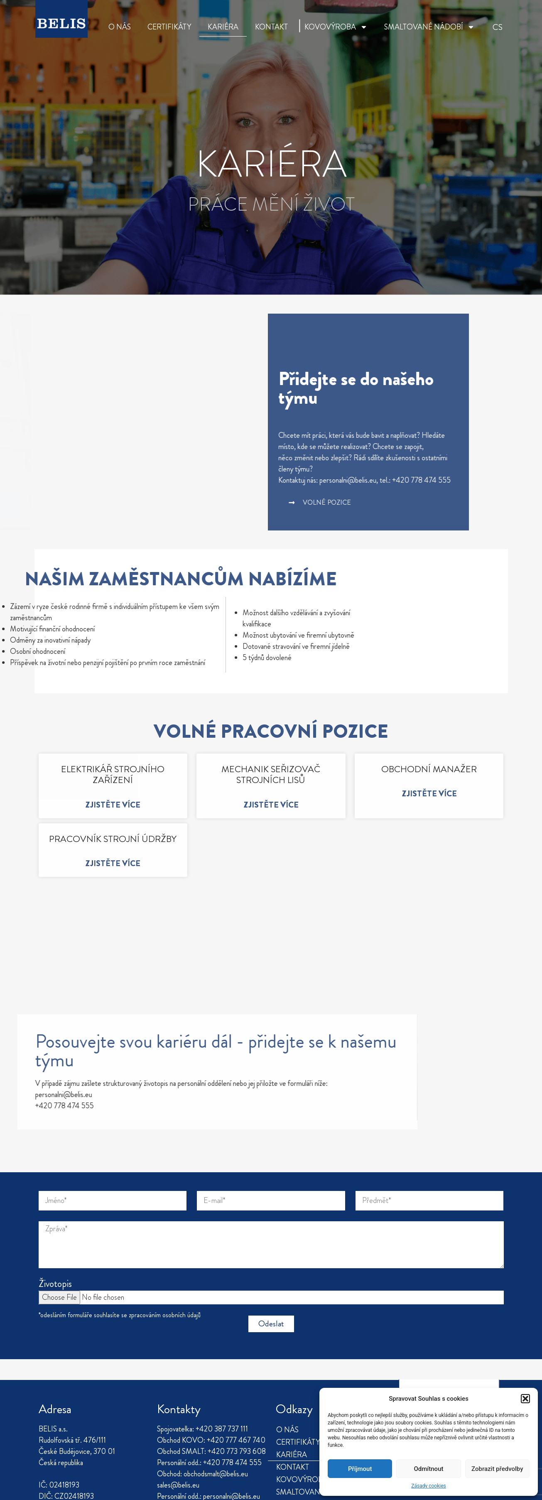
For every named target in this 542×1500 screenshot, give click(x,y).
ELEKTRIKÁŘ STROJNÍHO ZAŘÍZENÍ (112, 774)
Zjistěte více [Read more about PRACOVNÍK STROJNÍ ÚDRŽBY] (112, 863)
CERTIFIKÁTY (169, 27)
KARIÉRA (223, 27)
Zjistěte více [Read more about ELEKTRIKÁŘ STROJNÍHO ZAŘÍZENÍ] (112, 805)
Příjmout (360, 1469)
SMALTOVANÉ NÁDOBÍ (429, 27)
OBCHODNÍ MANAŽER (429, 769)
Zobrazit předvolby (497, 1469)
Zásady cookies (428, 1486)
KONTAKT (271, 27)
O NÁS (119, 27)
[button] (525, 1398)
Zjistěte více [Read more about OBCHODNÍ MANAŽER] (429, 794)
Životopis (55, 1197)
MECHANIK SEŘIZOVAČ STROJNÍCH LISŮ (270, 774)
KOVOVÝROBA (336, 27)
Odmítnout (429, 1469)
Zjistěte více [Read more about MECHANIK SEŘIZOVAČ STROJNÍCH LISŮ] (271, 805)
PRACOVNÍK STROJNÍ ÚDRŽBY (113, 838)
